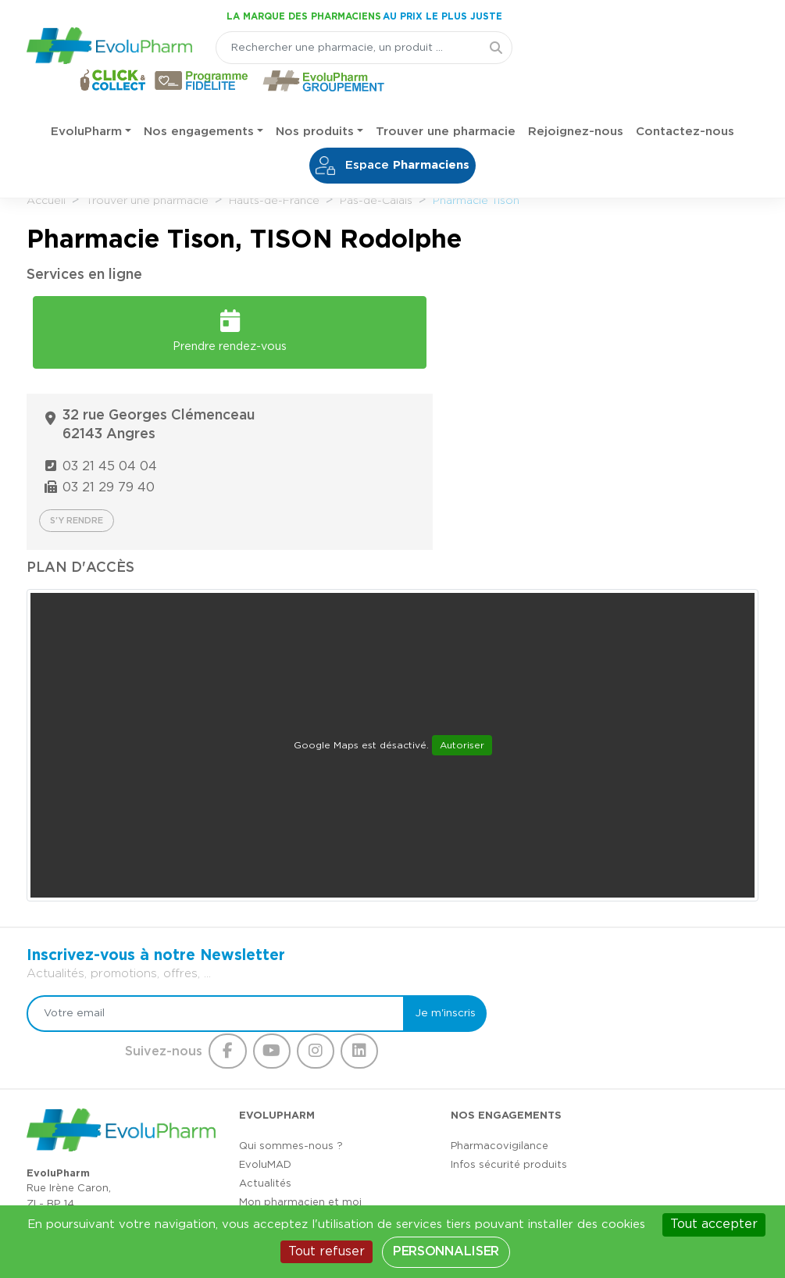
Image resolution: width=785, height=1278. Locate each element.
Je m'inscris (402, 880)
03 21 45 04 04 (488, 333)
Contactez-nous (685, 101)
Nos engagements (199, 101)
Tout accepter (714, 1224)
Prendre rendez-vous (205, 323)
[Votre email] (196, 880)
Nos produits (315, 101)
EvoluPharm (86, 101)
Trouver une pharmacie (446, 101)
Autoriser (462, 611)
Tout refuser (326, 1251)
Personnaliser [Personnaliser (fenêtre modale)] (446, 1251)
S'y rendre (453, 388)
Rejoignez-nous (575, 101)
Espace (392, 135)
